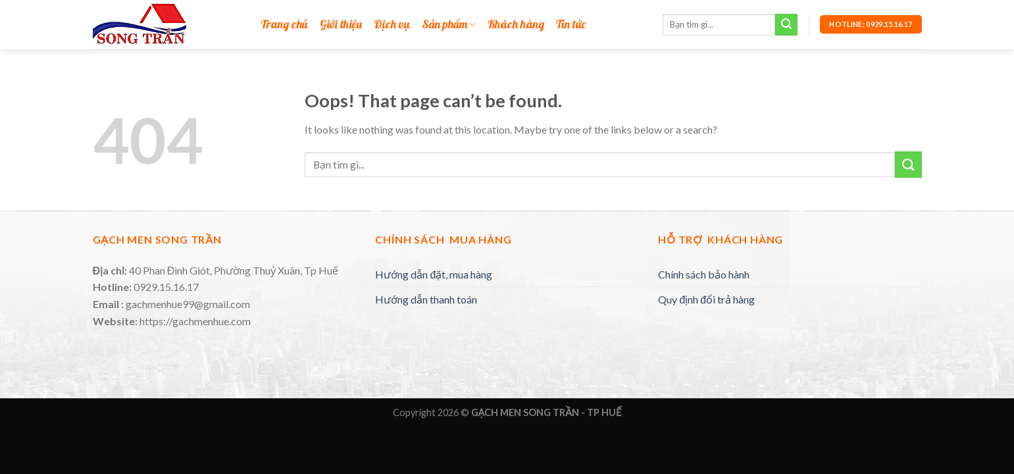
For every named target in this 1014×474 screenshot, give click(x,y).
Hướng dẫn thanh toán (426, 299)
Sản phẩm (449, 25)
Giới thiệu (341, 25)
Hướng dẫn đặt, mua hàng (433, 274)
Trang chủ (284, 25)
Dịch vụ (392, 25)
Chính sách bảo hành (703, 274)
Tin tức (571, 25)
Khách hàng (516, 25)
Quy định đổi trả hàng (706, 299)
